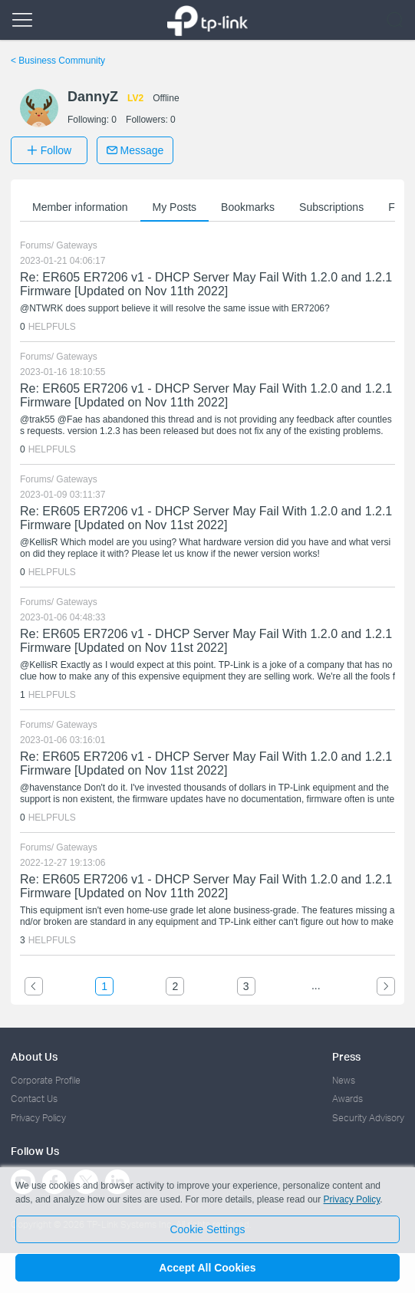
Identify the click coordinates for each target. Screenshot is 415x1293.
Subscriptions (331, 207)
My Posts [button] (175, 207)
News (343, 1080)
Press (346, 1056)
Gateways (76, 245)
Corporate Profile (46, 1080)
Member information (80, 207)
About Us (34, 1056)
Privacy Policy (38, 1118)
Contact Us (34, 1098)
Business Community (58, 60)
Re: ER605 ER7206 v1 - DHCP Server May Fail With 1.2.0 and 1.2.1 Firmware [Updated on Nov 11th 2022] (206, 284)
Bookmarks (248, 207)
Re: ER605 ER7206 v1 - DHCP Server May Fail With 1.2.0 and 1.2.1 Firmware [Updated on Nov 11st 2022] (206, 518)
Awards (347, 1098)
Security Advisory (368, 1118)
